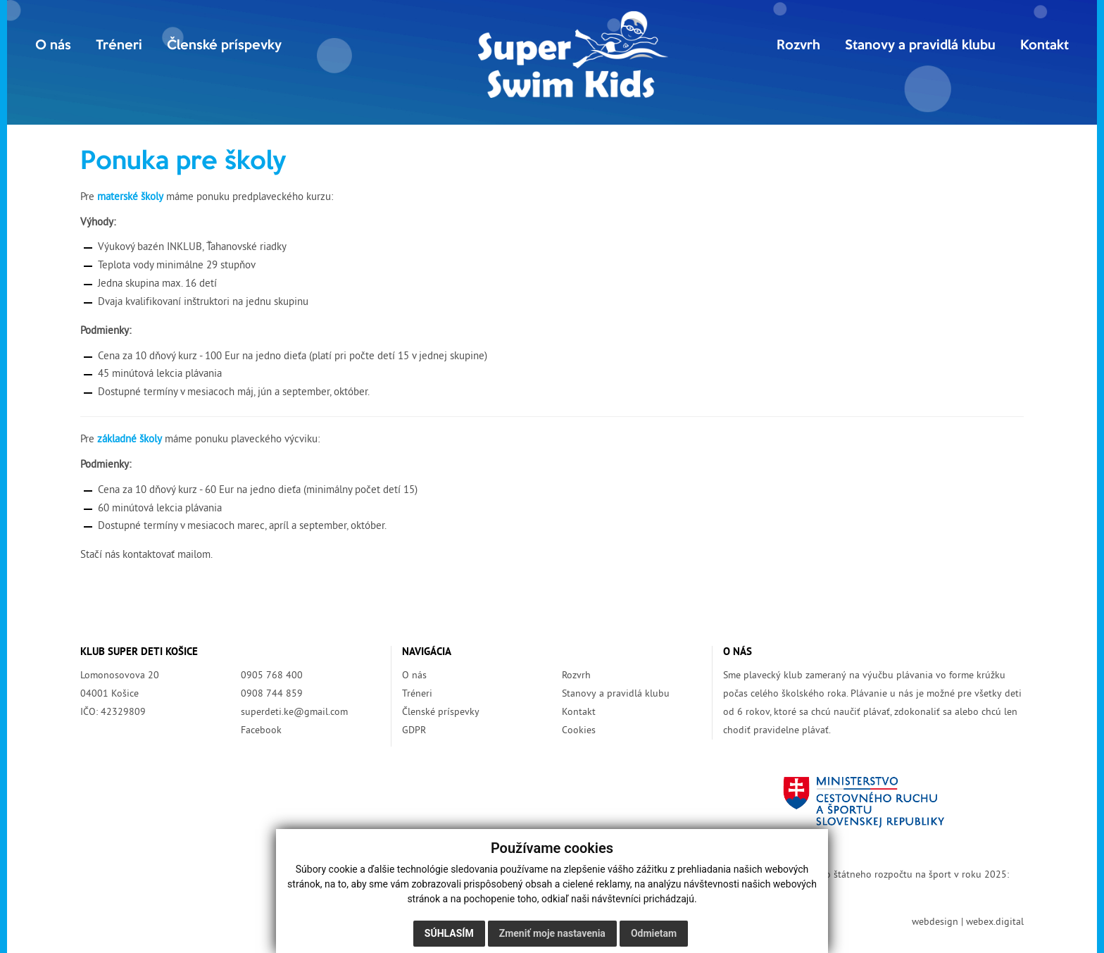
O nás (53, 45)
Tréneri (119, 45)
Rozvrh (798, 45)
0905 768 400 (272, 676)
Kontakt (1044, 45)
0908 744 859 (272, 694)
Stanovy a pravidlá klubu (920, 45)
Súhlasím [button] (449, 933)
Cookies (579, 731)
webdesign (935, 922)
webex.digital (995, 922)
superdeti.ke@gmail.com (294, 712)
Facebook (261, 731)
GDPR (414, 731)
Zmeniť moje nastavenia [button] (552, 933)
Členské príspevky (224, 45)
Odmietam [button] (654, 933)
